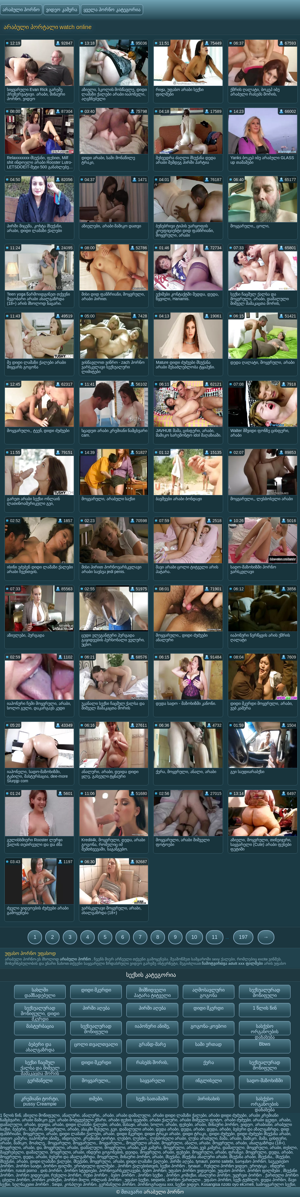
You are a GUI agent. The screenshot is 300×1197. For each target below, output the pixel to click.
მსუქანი (283, 1156)
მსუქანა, (265, 1156)
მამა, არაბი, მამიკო (238, 1138)
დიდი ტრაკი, (195, 1133)
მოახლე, (37, 1143)
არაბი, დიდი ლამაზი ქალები (79, 1124)
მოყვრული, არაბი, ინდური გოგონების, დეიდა (94, 1152)
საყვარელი (152, 1080)
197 (243, 937)
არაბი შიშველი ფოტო (201, 1120)
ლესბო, (140, 1138)
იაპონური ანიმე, (152, 1026)
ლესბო (124, 1138)
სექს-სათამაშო (152, 1098)
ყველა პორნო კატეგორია (111, 9)
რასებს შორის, (152, 1062)
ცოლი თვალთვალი (96, 1044)
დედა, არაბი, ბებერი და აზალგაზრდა (242, 1129)
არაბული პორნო (21, 9)
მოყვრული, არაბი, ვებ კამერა (133, 1147)
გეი (114, 1129)
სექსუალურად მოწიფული (264, 992)
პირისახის (209, 1098)
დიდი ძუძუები (222, 1133)
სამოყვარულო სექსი (275, 1184)
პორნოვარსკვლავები (119, 1170)
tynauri (202, 1161)
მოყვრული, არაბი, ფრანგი (218, 1152)
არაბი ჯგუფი (265, 1120)
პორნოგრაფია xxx (155, 1184)
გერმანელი (39, 1080)
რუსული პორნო (66, 1175)
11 (214, 937)
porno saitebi (221, 1161)
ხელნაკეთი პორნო (31, 1184)
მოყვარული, (85, 1143)
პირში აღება (96, 1008)
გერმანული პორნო (117, 1184)
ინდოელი (71, 1138)
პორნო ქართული (184, 1179)
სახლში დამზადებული (39, 992)
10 (194, 937)
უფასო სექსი (137, 1179)
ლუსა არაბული (202, 1138)
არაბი (108, 1115)
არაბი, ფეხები (179, 1124)
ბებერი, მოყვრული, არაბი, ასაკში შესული (68, 1129)
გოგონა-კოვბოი (208, 1026)
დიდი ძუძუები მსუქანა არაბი (263, 1133)
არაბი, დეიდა (37, 1124)
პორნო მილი (76, 1179)
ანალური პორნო (214, 1175)
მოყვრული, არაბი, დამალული (73, 1147)
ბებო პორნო (154, 1170)
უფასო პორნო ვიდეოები (191, 1170)
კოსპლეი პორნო (80, 1184)
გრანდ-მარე (152, 1044)
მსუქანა (173, 1156)
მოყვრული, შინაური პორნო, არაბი (130, 1156)
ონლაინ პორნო (107, 1179)
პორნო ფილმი (57, 1166)
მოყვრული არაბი (142, 1143)
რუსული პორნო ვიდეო (226, 1166)
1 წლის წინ (265, 1008)
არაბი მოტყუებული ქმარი (81, 1120)
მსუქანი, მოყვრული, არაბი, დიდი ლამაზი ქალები (120, 1161)
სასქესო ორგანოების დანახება (264, 1029)
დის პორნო (51, 1170)
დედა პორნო (273, 1179)
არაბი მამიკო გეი (38, 1120)
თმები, (96, 1098)
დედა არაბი (167, 1129)
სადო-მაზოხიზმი (264, 1080)
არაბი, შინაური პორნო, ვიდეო (223, 1124)
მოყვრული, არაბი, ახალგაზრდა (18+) (248, 1143)
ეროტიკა (259, 1166)
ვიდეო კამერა (61, 9)
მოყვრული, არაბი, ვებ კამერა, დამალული (204, 1147)
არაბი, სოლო (150, 1124)
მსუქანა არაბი (242, 1156)
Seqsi (57, 1184)
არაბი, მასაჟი (122, 1124)
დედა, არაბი (193, 1129)
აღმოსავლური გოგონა (208, 992)
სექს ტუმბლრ (246, 1179)
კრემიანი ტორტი (99, 1138)
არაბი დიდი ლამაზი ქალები (179, 1115)
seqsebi (158, 1179)
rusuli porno (27, 1170)
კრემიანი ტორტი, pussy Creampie (40, 1101)
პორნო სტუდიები (80, 1170)
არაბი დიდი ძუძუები (227, 1115)
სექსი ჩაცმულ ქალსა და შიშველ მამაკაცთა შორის (40, 1066)
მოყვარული (59, 1143)
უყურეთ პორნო (248, 1175)
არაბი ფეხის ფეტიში (127, 1120)
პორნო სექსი (151, 1175)
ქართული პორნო (282, 1175)
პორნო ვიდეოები (32, 1175)
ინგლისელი (208, 1080)
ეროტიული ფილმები (94, 1166)
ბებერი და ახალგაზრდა (40, 1047)
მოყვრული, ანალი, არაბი (186, 1143)
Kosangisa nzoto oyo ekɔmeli (227, 1184)
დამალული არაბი (136, 1129)
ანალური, (91, 1115)
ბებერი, (19, 1129)
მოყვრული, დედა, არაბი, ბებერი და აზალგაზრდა (47, 1156)
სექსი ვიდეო (187, 1184)
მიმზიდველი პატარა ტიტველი (152, 992)
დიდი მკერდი (96, 989)
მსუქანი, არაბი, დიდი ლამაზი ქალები (35, 1161)
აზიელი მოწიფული (41, 1115)
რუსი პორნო (96, 1175)
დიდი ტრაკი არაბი (162, 1133)
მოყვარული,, (96, 1080)
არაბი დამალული (133, 1115)
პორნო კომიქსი (181, 1175)
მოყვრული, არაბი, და (21, 1147)
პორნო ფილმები (264, 1170)
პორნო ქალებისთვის (138, 1166)
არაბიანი (263, 1124)
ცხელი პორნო (16, 1179)
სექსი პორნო (173, 1166)
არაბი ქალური (163, 1120)
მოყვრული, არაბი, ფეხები (165, 1152)
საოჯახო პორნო (250, 1161)
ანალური (70, 1115)
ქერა (208, 1062)
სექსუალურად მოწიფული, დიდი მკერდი (40, 1011)
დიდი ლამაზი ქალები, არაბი (86, 1133)
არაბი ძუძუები (237, 1120)
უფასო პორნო (231, 1170)
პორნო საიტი (28, 1166)
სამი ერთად (208, 1044)
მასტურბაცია (40, 1026)
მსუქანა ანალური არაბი (204, 1156)
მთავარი (132, 1192)
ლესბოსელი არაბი (168, 1138)
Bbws (264, 1044)
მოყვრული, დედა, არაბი (269, 1152)
